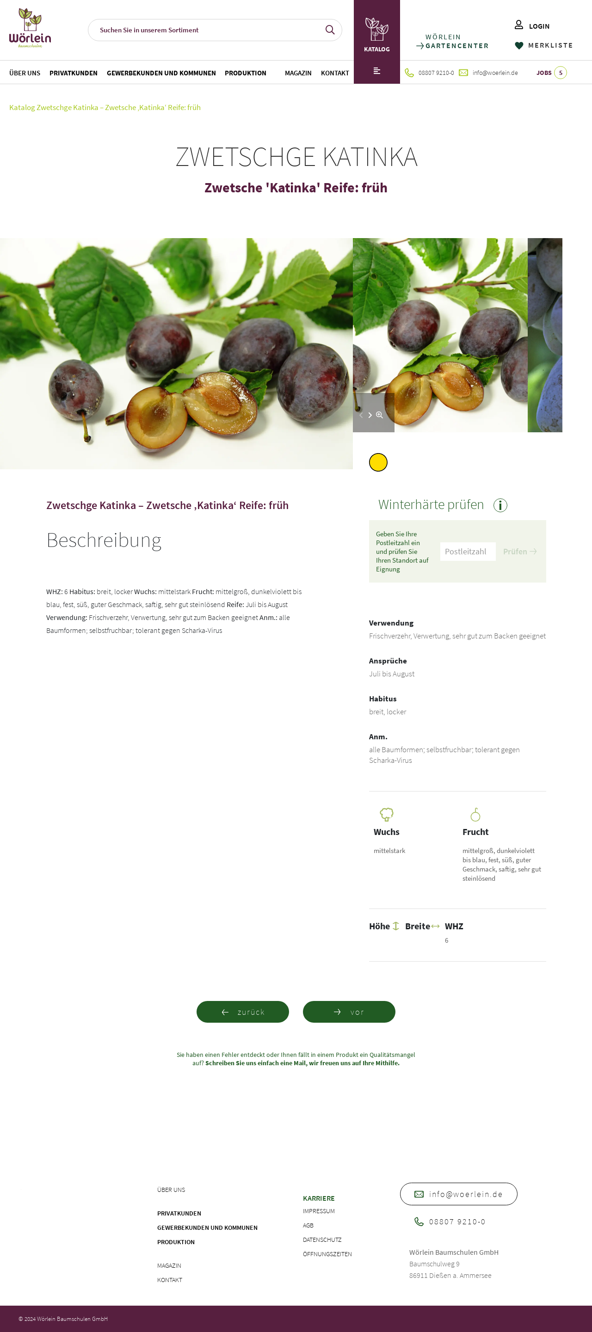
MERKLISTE (544, 44)
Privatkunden (73, 72)
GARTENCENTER (457, 45)
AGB (308, 1225)
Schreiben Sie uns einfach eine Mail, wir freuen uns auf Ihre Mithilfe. (302, 1063)
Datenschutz (322, 1239)
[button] (370, 415)
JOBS (551, 72)
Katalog (22, 107)
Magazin (298, 72)
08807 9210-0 (429, 72)
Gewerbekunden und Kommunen (161, 72)
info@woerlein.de (488, 72)
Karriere (319, 1198)
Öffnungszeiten (327, 1254)
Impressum (319, 1211)
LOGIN (532, 26)
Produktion (245, 72)
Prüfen (519, 551)
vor (349, 1012)
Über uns (24, 72)
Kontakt (335, 72)
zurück (243, 1012)
